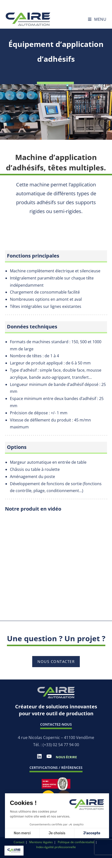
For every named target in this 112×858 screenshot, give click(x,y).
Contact (19, 842)
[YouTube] (49, 757)
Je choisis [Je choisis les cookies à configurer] (57, 833)
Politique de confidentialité (76, 842)
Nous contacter (56, 661)
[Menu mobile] (97, 19)
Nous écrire (66, 757)
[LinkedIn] (39, 757)
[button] (14, 851)
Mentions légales (41, 842)
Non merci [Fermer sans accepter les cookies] (22, 833)
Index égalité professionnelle (56, 847)
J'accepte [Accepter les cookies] (91, 833)
